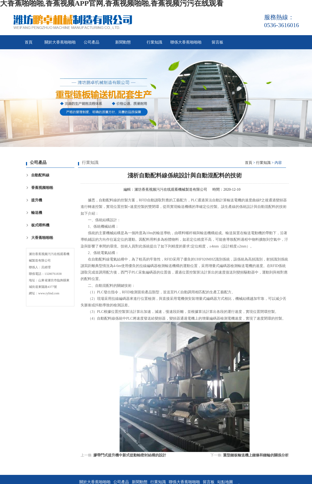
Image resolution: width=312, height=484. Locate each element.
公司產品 (91, 42)
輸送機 (36, 213)
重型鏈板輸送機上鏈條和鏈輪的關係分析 (256, 455)
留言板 (217, 42)
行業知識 (154, 42)
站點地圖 (225, 482)
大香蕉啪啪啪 (42, 238)
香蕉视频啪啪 (42, 188)
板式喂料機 (40, 225)
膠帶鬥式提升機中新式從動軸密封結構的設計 (129, 455)
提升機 (36, 200)
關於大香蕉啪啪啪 (60, 42)
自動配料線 (40, 175)
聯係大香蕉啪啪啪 (186, 42)
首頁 (28, 42)
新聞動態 (123, 42)
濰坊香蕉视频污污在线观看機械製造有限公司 (170, 189)
